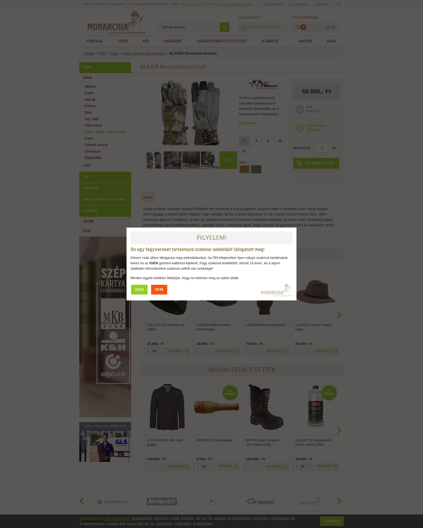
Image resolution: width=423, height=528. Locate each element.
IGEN (139, 290)
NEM (159, 290)
